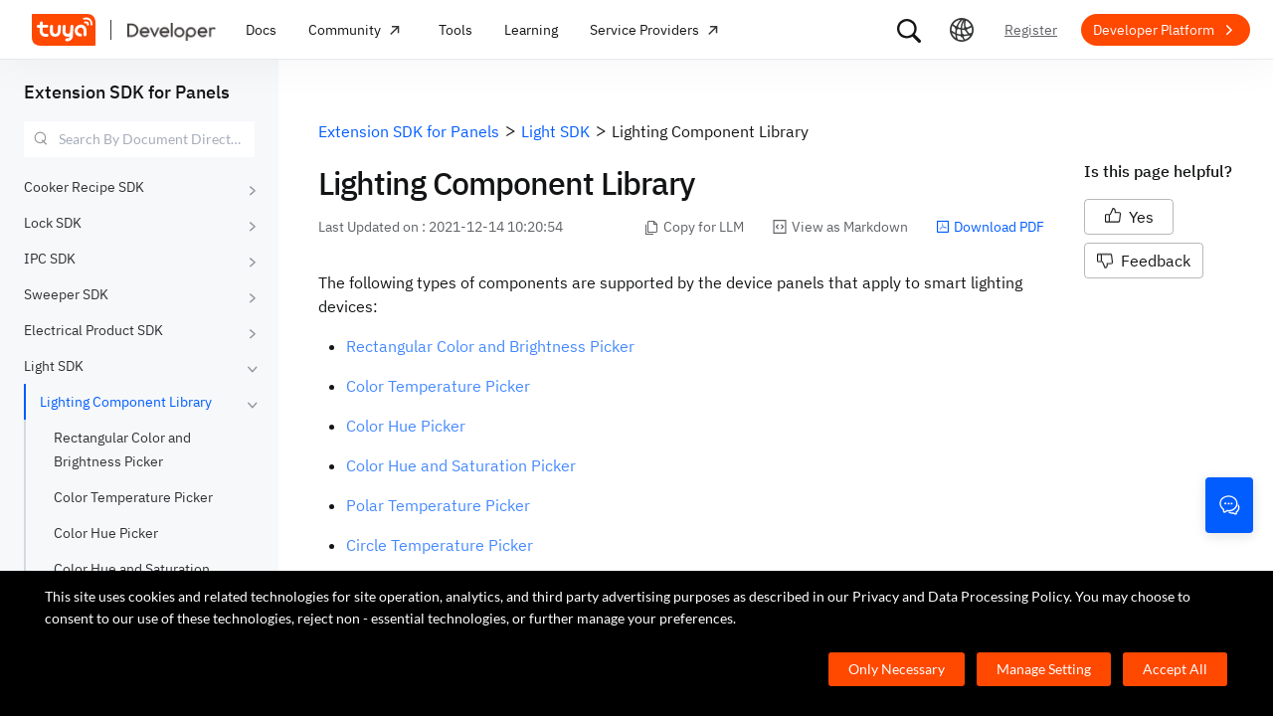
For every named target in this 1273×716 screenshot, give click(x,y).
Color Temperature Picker (133, 497)
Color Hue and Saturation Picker (461, 465)
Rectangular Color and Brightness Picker (490, 346)
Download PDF (990, 227)
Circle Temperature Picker (439, 545)
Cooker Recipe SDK (84, 187)
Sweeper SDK (66, 294)
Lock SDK (53, 223)
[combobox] (139, 139)
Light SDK (54, 366)
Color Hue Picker (106, 533)
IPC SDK (50, 259)
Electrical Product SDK (93, 330)
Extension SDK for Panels (127, 92)
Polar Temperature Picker (438, 505)
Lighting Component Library (126, 402)
